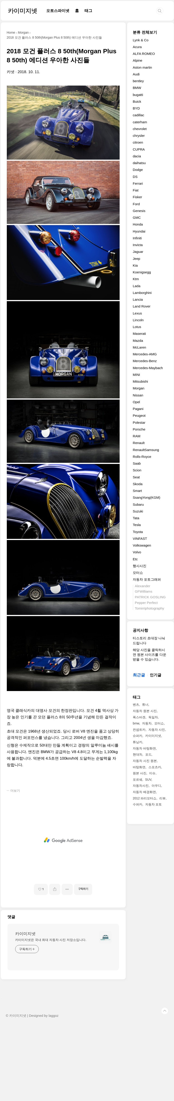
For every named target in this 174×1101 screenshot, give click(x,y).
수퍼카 (137, 804)
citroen (138, 142)
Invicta (138, 245)
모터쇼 (138, 573)
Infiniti (137, 238)
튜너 (145, 704)
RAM (136, 436)
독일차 (153, 717)
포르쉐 (137, 779)
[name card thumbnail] (105, 1012)
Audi (136, 74)
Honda (138, 224)
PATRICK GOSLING (150, 597)
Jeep (136, 259)
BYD (136, 108)
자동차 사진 (156, 729)
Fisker (137, 197)
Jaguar (138, 252)
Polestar (139, 422)
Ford (136, 204)
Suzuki (138, 511)
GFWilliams (143, 591)
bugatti (138, 95)
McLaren (139, 347)
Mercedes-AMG (145, 354)
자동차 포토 (153, 804)
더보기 (15, 865)
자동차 (147, 723)
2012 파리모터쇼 (145, 798)
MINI (136, 375)
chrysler (139, 135)
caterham (140, 122)
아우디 (156, 785)
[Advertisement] (63, 117)
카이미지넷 (22, 11)
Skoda (138, 484)
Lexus (137, 313)
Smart (137, 491)
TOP (164, 1085)
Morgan (138, 388)
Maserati (139, 333)
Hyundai (139, 231)
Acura (137, 47)
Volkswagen (142, 545)
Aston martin (142, 67)
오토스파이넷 (57, 11)
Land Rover (141, 306)
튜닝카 (137, 742)
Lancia (138, 299)
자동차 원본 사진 (145, 711)
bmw (136, 723)
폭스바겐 (139, 717)
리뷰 (162, 798)
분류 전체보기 (145, 32)
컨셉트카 (139, 729)
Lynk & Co (140, 40)
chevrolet (140, 129)
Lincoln (138, 320)
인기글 (155, 675)
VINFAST (140, 538)
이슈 (152, 773)
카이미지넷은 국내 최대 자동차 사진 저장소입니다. (51, 1014)
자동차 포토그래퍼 (147, 579)
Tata (136, 518)
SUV (148, 779)
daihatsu (139, 163)
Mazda (138, 340)
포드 (148, 754)
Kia (135, 265)
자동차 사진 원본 (145, 761)
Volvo (137, 552)
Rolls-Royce (142, 457)
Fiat (135, 190)
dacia (137, 156)
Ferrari (138, 183)
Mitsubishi (140, 381)
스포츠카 (154, 767)
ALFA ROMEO (144, 54)
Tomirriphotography (149, 608)
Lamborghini (142, 293)
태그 (88, 11)
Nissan (138, 395)
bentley (138, 81)
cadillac (138, 115)
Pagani (138, 409)
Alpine (137, 60)
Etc (135, 559)
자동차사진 (141, 785)
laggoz (53, 1090)
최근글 (139, 675)
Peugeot (139, 415)
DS (135, 177)
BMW (137, 88)
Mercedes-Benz (145, 361)
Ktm (136, 279)
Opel (136, 402)
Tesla (137, 525)
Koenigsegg (142, 272)
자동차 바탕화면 (144, 748)
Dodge (138, 170)
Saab (137, 463)
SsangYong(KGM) (146, 497)
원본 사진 (139, 773)
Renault (139, 443)
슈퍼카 (137, 736)
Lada (136, 286)
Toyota (138, 532)
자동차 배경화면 (144, 792)
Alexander (142, 586)
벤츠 (136, 704)
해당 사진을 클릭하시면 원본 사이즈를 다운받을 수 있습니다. (149, 654)
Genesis (139, 211)
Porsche (139, 429)
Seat (136, 477)
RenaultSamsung (146, 450)
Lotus (137, 327)
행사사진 (139, 566)
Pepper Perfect (146, 603)
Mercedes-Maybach (148, 368)
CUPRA (139, 149)
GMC (137, 217)
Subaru (138, 504)
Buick (137, 101)
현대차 (137, 754)
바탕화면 (139, 767)
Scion (137, 470)
